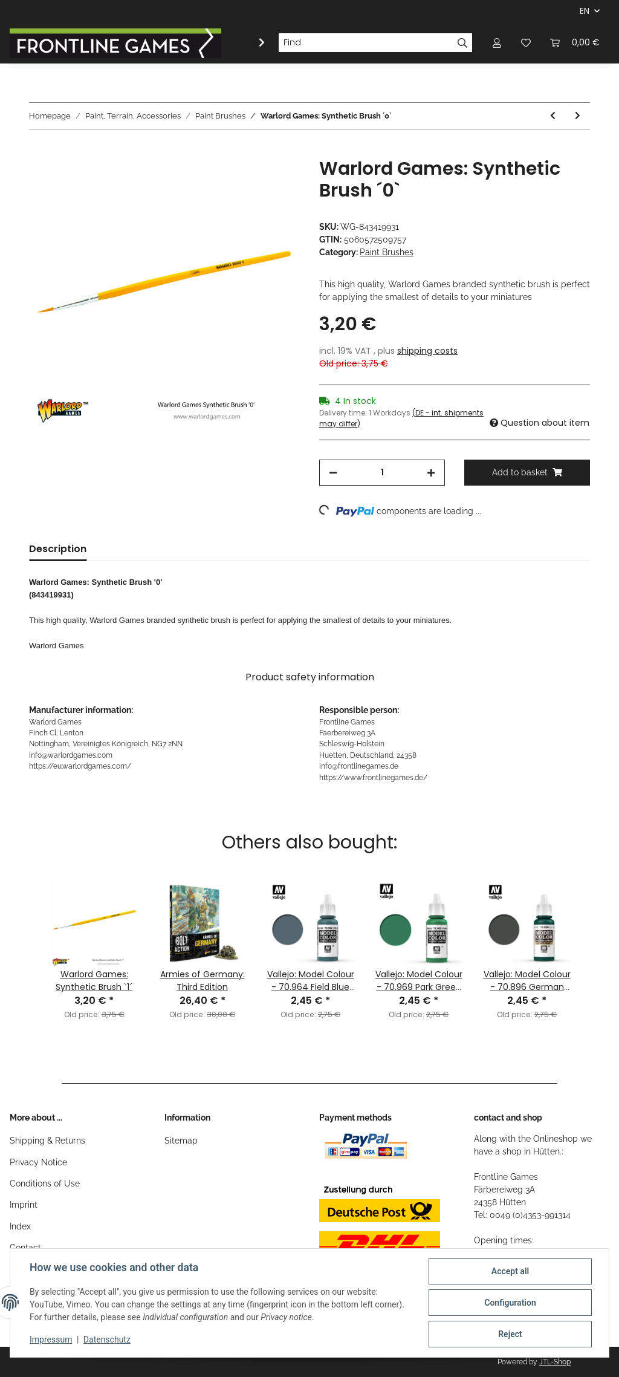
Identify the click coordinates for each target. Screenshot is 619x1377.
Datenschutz (107, 1339)
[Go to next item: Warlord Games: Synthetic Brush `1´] (577, 116)
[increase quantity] (431, 472)
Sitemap (181, 1140)
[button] (496, 42)
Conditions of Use (45, 1183)
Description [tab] (57, 549)
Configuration (510, 1302)
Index (20, 1226)
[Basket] (574, 42)
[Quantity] (382, 472)
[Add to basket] (38, 151)
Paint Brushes (386, 252)
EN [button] (584, 11)
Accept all (510, 1271)
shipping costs (427, 351)
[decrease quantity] (333, 472)
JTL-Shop (555, 1362)
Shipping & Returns (47, 1140)
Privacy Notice (38, 1162)
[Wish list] (525, 42)
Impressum (51, 1339)
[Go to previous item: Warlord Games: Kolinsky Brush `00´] (552, 116)
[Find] (365, 43)
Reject (510, 1334)
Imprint (23, 1204)
